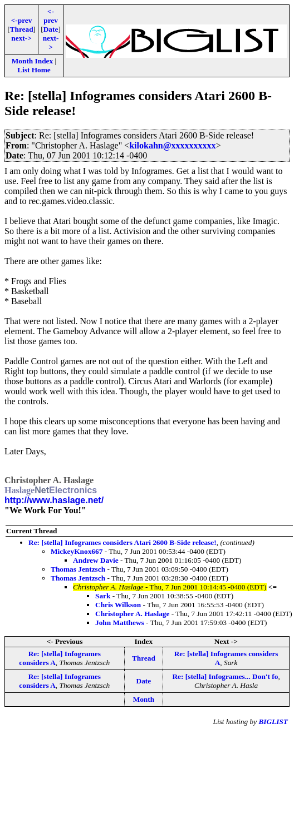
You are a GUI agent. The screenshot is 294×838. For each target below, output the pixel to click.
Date (50, 29)
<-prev (21, 20)
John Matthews (119, 622)
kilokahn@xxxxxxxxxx (172, 145)
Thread (21, 29)
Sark (102, 596)
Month (144, 699)
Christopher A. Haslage (132, 613)
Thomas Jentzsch (78, 569)
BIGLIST (273, 721)
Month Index (32, 61)
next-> (21, 38)
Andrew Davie (96, 560)
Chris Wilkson (118, 605)
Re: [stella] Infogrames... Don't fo (225, 676)
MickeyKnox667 (76, 551)
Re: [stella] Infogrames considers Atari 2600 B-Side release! (122, 542)
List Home (34, 70)
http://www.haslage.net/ (54, 500)
